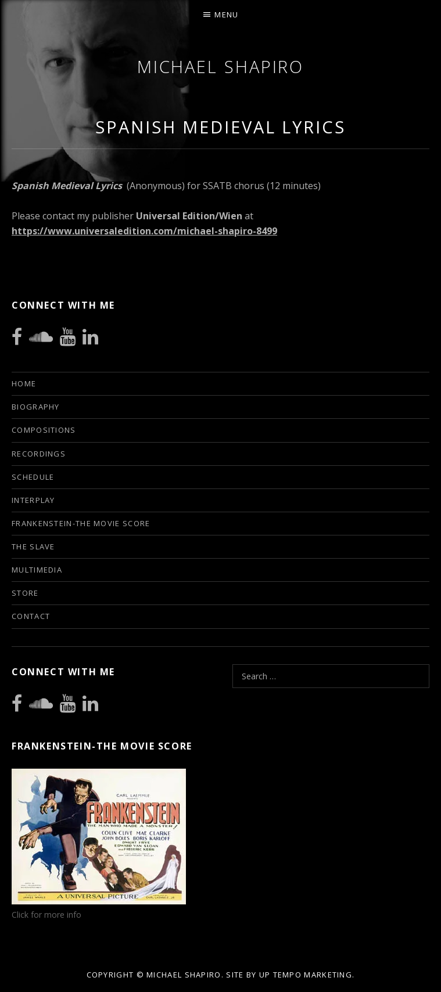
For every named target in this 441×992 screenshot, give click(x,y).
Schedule (33, 477)
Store (25, 593)
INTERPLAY (33, 500)
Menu (226, 14)
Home (24, 383)
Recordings (39, 453)
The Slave (33, 546)
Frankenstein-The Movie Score (81, 523)
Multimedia (37, 569)
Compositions (44, 430)
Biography (36, 406)
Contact (31, 616)
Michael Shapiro (220, 66)
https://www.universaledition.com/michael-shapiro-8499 (144, 231)
